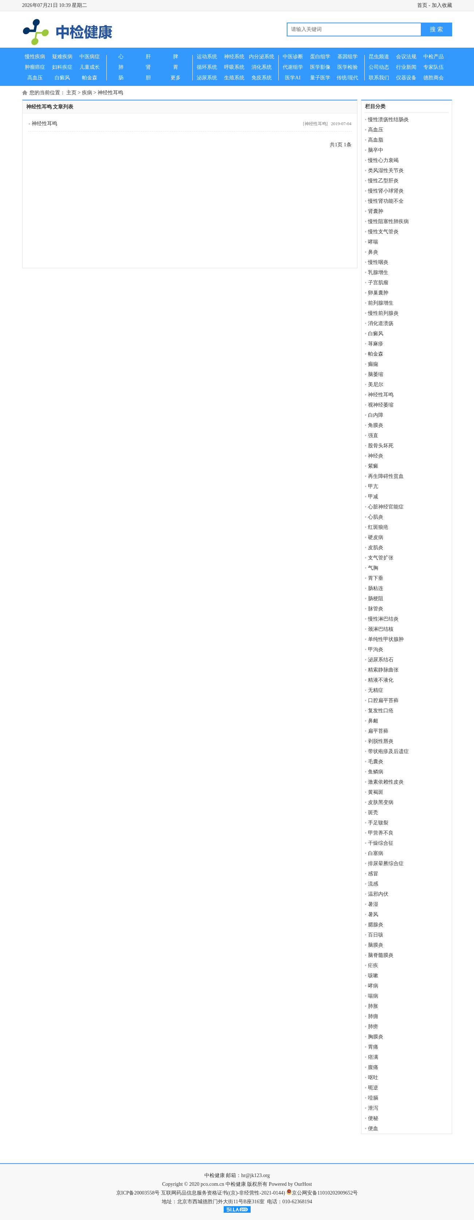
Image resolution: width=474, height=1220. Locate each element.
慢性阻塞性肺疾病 (388, 221)
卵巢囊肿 (378, 293)
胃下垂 (375, 578)
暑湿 (373, 904)
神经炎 (375, 456)
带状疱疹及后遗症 (388, 751)
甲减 (373, 496)
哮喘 (373, 242)
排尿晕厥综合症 (386, 863)
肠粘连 (375, 588)
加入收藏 (442, 5)
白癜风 (375, 333)
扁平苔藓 (378, 731)
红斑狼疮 (378, 527)
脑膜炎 (375, 945)
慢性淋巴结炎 (383, 619)
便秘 (373, 1118)
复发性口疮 (380, 710)
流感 (373, 884)
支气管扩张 (380, 558)
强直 (373, 435)
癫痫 (373, 364)
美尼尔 (375, 384)
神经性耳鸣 (110, 92)
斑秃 (373, 812)
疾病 (87, 92)
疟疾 (373, 965)
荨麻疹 (375, 343)
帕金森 (375, 354)
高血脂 (375, 140)
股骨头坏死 (380, 445)
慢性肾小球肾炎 (386, 191)
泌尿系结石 (380, 659)
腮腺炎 (375, 924)
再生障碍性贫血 (386, 476)
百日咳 (375, 935)
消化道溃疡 (380, 323)
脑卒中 (375, 150)
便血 (373, 1128)
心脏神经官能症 (386, 507)
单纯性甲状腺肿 (386, 639)
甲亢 (373, 486)
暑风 (373, 914)
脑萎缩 (375, 374)
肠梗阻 (375, 598)
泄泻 (373, 1108)
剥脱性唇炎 (380, 741)
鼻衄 (373, 721)
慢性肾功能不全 (386, 201)
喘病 (373, 996)
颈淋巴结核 (380, 629)
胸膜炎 (375, 1036)
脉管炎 (375, 608)
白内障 (375, 415)
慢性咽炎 (378, 262)
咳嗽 (373, 975)
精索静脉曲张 (383, 670)
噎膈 (373, 1098)
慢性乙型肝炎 (383, 180)
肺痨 (373, 1026)
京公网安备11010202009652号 (325, 1193)
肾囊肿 (375, 211)
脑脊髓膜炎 (380, 955)
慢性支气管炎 (383, 231)
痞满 (373, 1057)
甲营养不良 (380, 833)
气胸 (373, 568)
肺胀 (373, 1006)
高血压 (375, 129)
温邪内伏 (378, 894)
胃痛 (373, 1047)
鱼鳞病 (375, 772)
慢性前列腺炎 (383, 313)
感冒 (373, 873)
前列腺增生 (380, 303)
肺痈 (373, 1016)
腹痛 (373, 1067)
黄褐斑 (375, 792)
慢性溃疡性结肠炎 (388, 119)
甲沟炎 (375, 649)
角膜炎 (375, 425)
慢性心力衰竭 (383, 160)
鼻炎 (373, 252)
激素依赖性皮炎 (386, 782)
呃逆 (373, 1087)
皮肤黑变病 (380, 802)
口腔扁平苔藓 (383, 700)
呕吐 (373, 1077)
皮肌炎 (375, 547)
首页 (422, 5)
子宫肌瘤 (378, 282)
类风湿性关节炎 (386, 170)
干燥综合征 (380, 843)
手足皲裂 (378, 822)
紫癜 (373, 466)
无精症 (375, 690)
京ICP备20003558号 (138, 1193)
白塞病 (375, 853)
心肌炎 (375, 517)
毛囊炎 (375, 761)
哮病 (373, 986)
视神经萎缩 (380, 405)
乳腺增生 (378, 272)
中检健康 (214, 1175)
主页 (71, 92)
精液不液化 (380, 680)
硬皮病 (375, 537)
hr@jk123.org (255, 1175)
